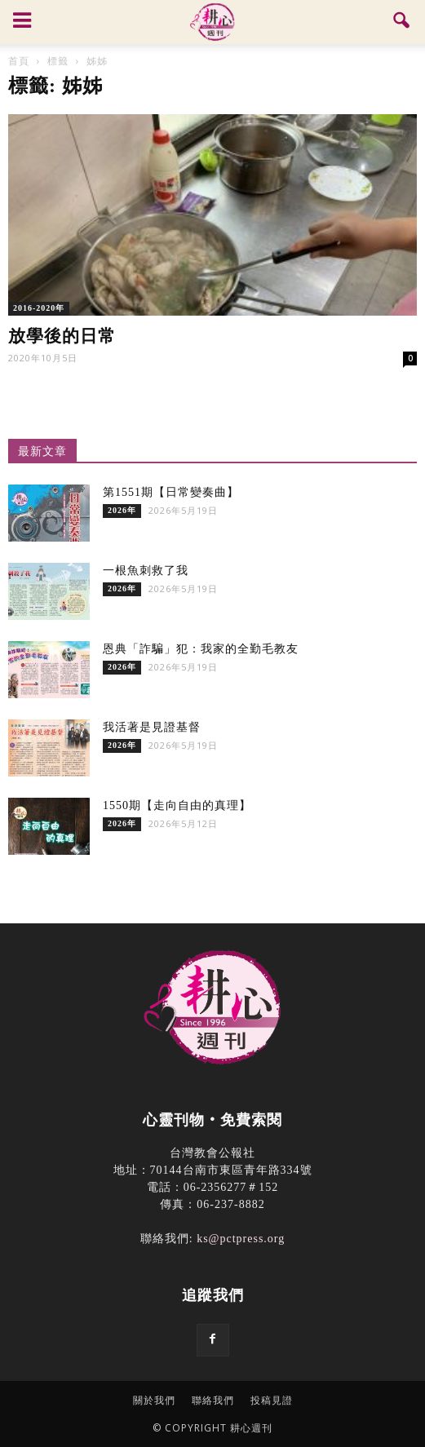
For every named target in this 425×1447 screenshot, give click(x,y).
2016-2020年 (38, 307)
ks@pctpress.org (241, 1238)
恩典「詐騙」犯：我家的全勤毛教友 (201, 649)
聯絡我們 (213, 1400)
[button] (402, 22)
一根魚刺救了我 (145, 570)
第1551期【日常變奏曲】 (171, 492)
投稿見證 (271, 1400)
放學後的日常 (62, 336)
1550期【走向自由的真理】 (177, 805)
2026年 (122, 510)
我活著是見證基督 (152, 727)
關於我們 (154, 1400)
